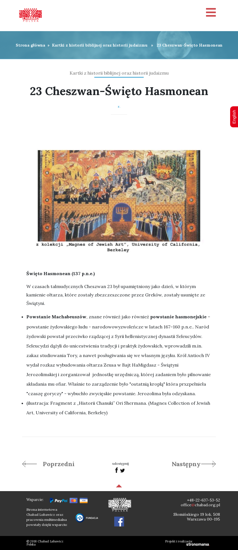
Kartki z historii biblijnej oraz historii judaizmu (100, 45)
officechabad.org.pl (200, 504)
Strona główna (30, 45)
